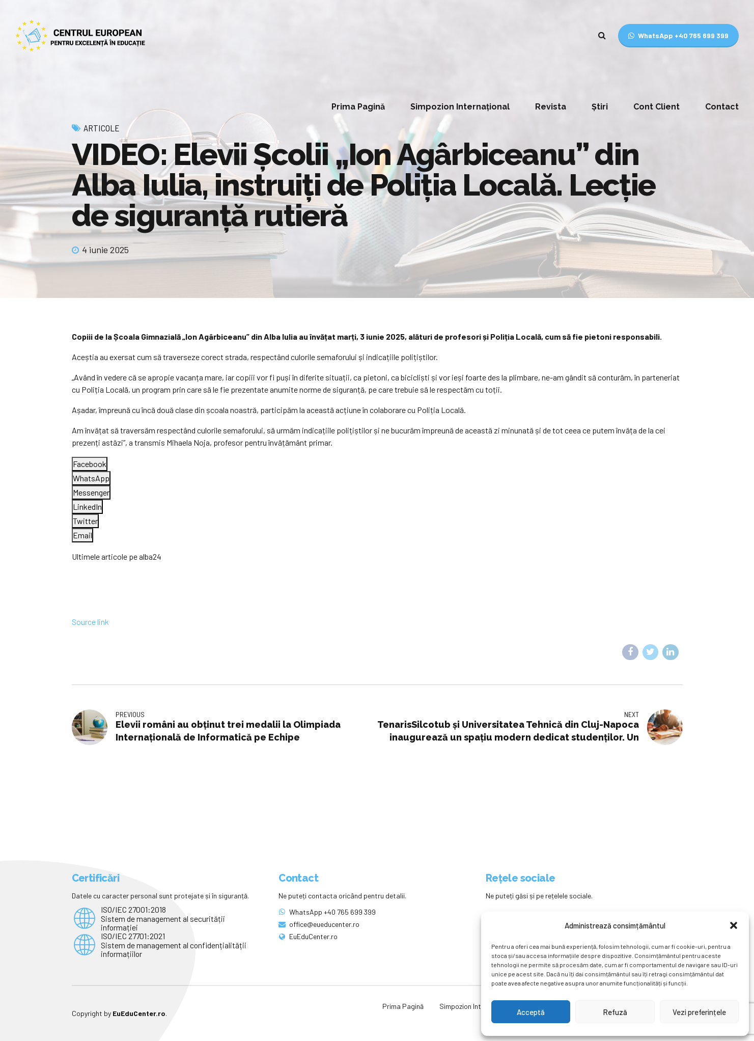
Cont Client (656, 107)
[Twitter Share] (85, 521)
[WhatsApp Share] (91, 478)
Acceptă (531, 1012)
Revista (550, 107)
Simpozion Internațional (460, 107)
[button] (734, 925)
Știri (600, 107)
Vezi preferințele (699, 1012)
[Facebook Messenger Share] (91, 492)
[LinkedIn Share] (87, 507)
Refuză (615, 1012)
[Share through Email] (82, 535)
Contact (722, 107)
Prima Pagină (358, 107)
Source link (90, 621)
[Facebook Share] (89, 464)
